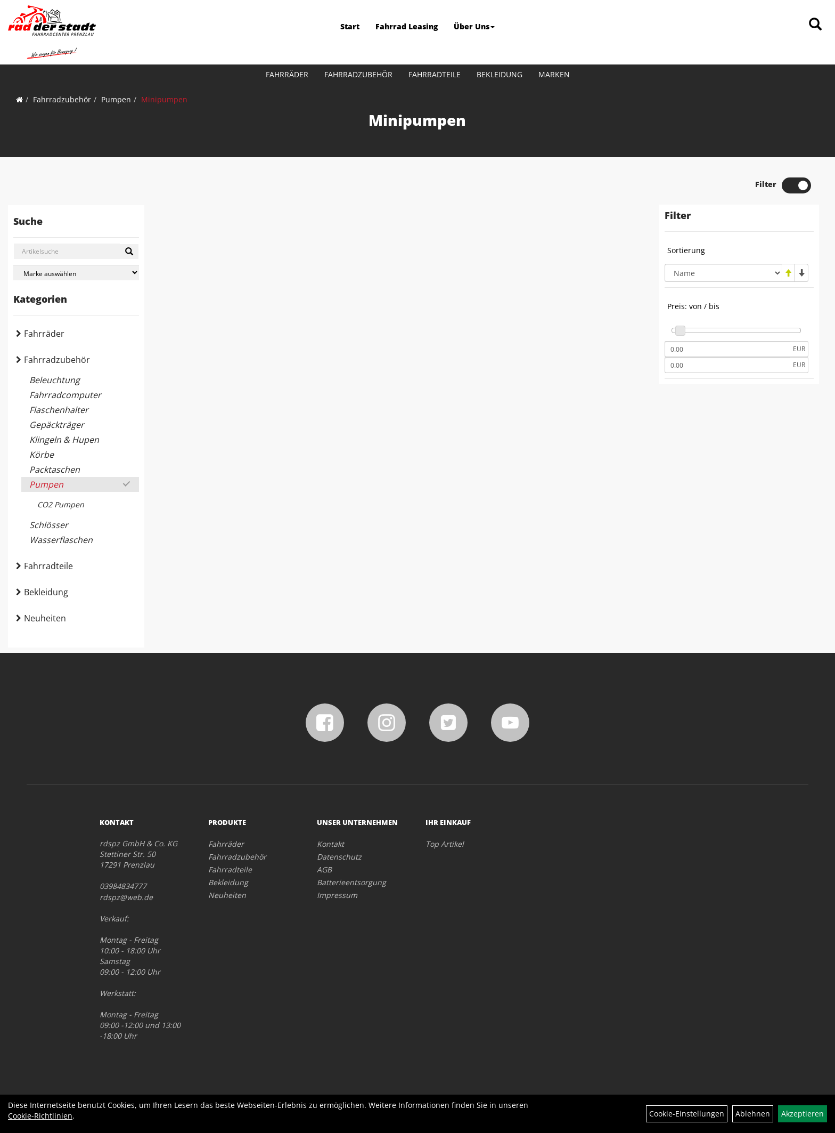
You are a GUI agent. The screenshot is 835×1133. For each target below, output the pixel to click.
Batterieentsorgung (351, 882)
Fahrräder (287, 74)
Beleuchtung (54, 380)
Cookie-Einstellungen (686, 1113)
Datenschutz (339, 857)
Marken (554, 74)
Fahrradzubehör (358, 74)
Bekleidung (499, 74)
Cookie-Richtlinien (40, 1116)
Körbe (41, 454)
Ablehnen (752, 1113)
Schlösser (48, 525)
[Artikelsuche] (815, 25)
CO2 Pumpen (60, 504)
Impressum (337, 895)
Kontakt (330, 844)
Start (349, 26)
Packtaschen (54, 469)
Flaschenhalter (58, 410)
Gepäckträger (56, 425)
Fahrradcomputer (65, 395)
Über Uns (474, 26)
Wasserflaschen (61, 540)
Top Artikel (444, 844)
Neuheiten (45, 618)
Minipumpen (164, 99)
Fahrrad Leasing (406, 26)
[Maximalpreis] (727, 365)
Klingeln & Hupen (64, 440)
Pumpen (116, 99)
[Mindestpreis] (727, 349)
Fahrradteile (434, 74)
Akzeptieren (802, 1113)
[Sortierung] (723, 273)
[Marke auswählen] (76, 272)
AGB (324, 869)
